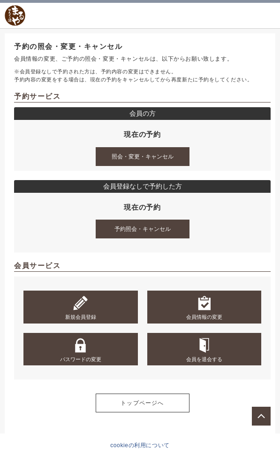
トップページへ (142, 403)
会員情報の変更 (204, 307)
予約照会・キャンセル (142, 229)
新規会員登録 (80, 307)
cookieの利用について (140, 445)
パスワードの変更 (80, 350)
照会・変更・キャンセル (143, 156)
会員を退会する (204, 350)
